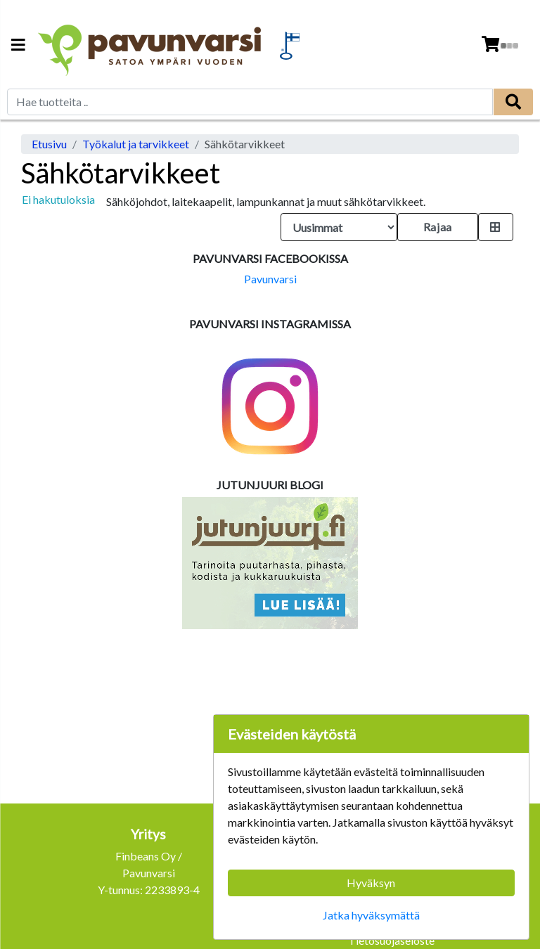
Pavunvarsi (270, 278)
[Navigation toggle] (18, 46)
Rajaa (437, 226)
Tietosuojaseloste (391, 940)
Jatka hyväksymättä (371, 915)
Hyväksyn (371, 882)
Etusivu (49, 143)
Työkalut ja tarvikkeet (135, 143)
